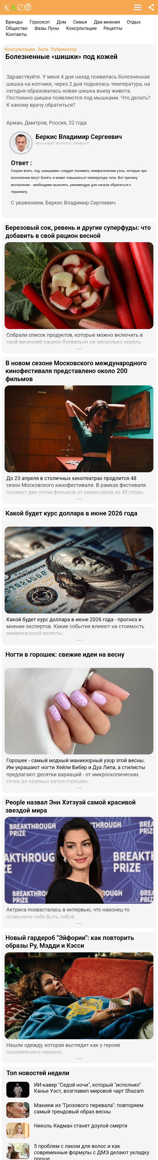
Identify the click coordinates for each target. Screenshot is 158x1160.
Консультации (81, 28)
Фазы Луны (47, 28)
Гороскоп (40, 22)
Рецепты (113, 28)
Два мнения (107, 22)
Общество (17, 28)
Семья (80, 22)
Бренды (14, 22)
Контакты (16, 34)
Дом (61, 22)
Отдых (134, 22)
